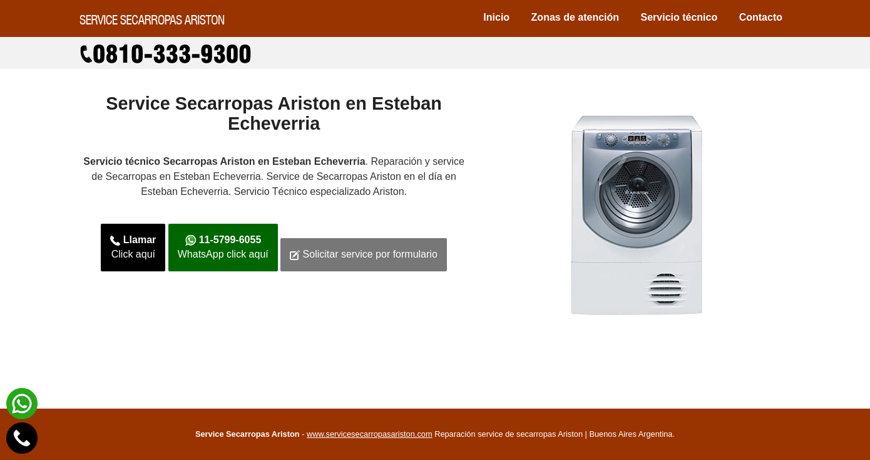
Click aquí (133, 246)
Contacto (760, 17)
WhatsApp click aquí (223, 246)
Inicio (496, 17)
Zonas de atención (575, 17)
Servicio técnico (679, 17)
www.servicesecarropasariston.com (369, 434)
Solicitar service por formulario (364, 254)
